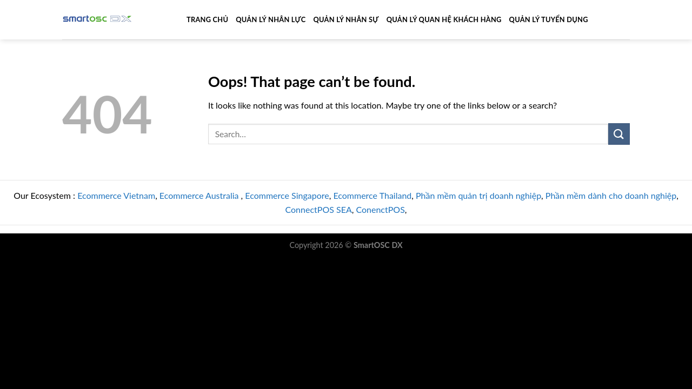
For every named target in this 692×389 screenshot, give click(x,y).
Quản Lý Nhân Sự (345, 19)
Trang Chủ (207, 19)
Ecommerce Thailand (372, 195)
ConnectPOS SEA (318, 209)
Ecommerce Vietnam (116, 195)
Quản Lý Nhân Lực (270, 19)
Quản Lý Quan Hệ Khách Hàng (444, 19)
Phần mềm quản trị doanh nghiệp (478, 195)
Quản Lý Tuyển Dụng (548, 19)
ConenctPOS (380, 209)
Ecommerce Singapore (287, 195)
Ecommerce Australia (200, 195)
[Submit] (619, 133)
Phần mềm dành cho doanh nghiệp (610, 195)
